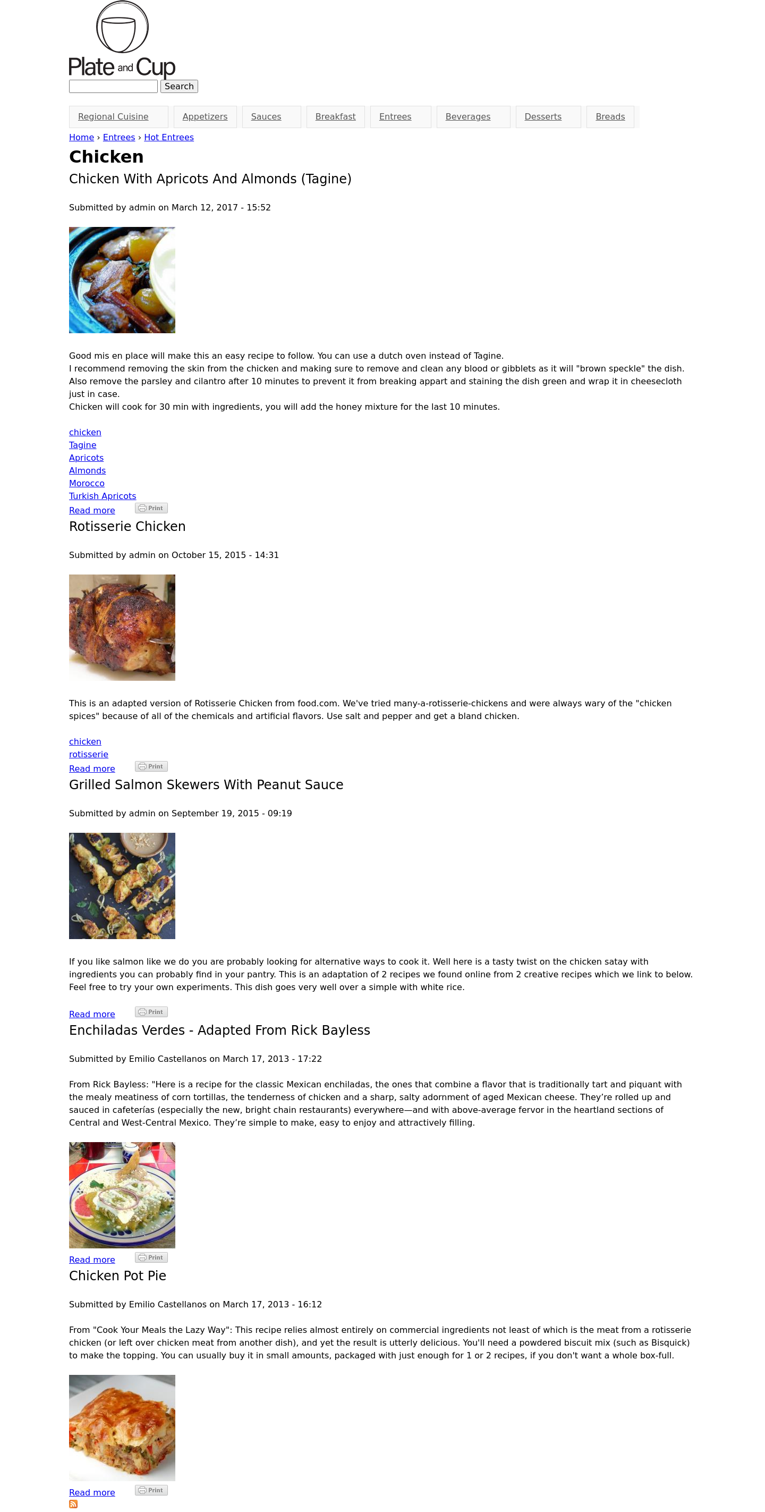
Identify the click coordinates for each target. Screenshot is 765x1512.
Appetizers (205, 117)
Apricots (86, 458)
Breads (610, 117)
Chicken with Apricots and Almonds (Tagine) (210, 179)
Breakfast (336, 117)
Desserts (545, 117)
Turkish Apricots (103, 496)
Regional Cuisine (115, 117)
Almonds (87, 471)
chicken (85, 432)
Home (81, 137)
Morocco (87, 483)
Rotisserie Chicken (127, 526)
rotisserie (88, 754)
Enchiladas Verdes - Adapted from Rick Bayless (219, 1030)
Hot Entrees (169, 137)
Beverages (470, 117)
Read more (92, 510)
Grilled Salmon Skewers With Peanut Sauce (206, 785)
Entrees (119, 137)
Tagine (83, 445)
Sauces (268, 117)
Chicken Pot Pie (117, 1276)
